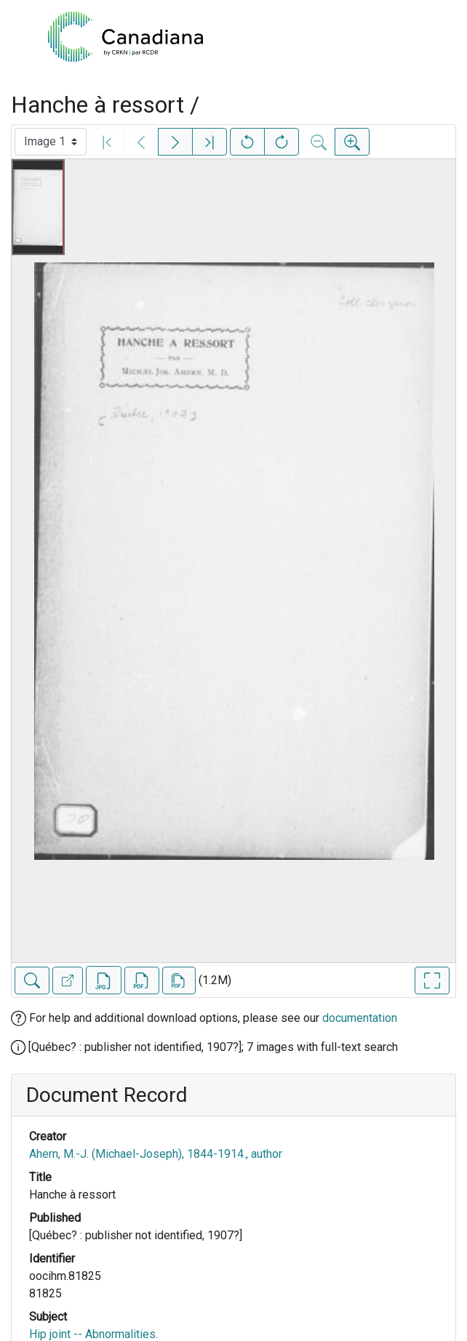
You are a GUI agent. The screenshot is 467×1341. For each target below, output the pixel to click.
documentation (359, 1018)
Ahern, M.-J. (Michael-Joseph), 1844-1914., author (155, 1154)
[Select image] (51, 142)
